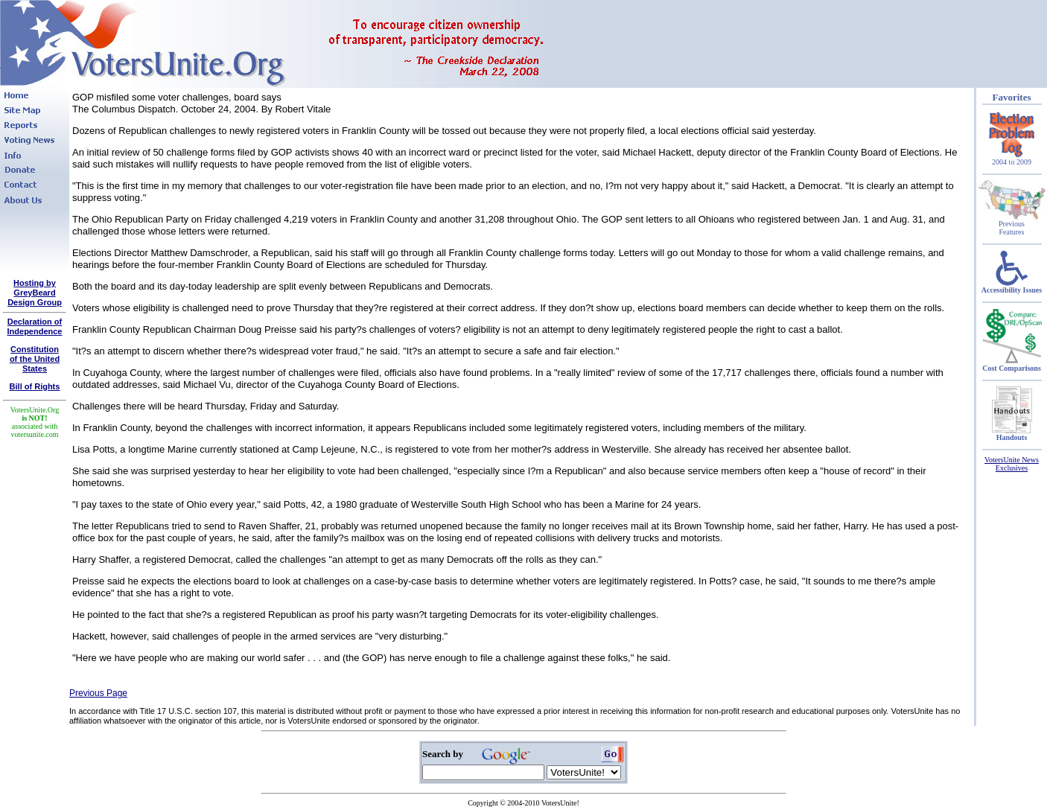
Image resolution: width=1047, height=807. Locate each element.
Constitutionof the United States (35, 359)
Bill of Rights (35, 386)
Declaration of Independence (35, 326)
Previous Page (98, 693)
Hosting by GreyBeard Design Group (34, 292)
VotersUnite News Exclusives (1011, 464)
